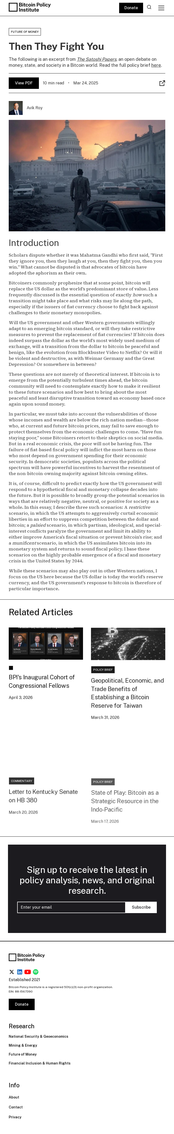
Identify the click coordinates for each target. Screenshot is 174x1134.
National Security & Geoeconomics (38, 1036)
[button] (160, 8)
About (14, 1097)
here (156, 65)
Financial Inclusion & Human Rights (40, 1063)
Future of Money (23, 1054)
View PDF (24, 83)
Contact (16, 1107)
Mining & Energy (23, 1045)
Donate (131, 7)
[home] (30, 8)
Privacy (15, 1117)
